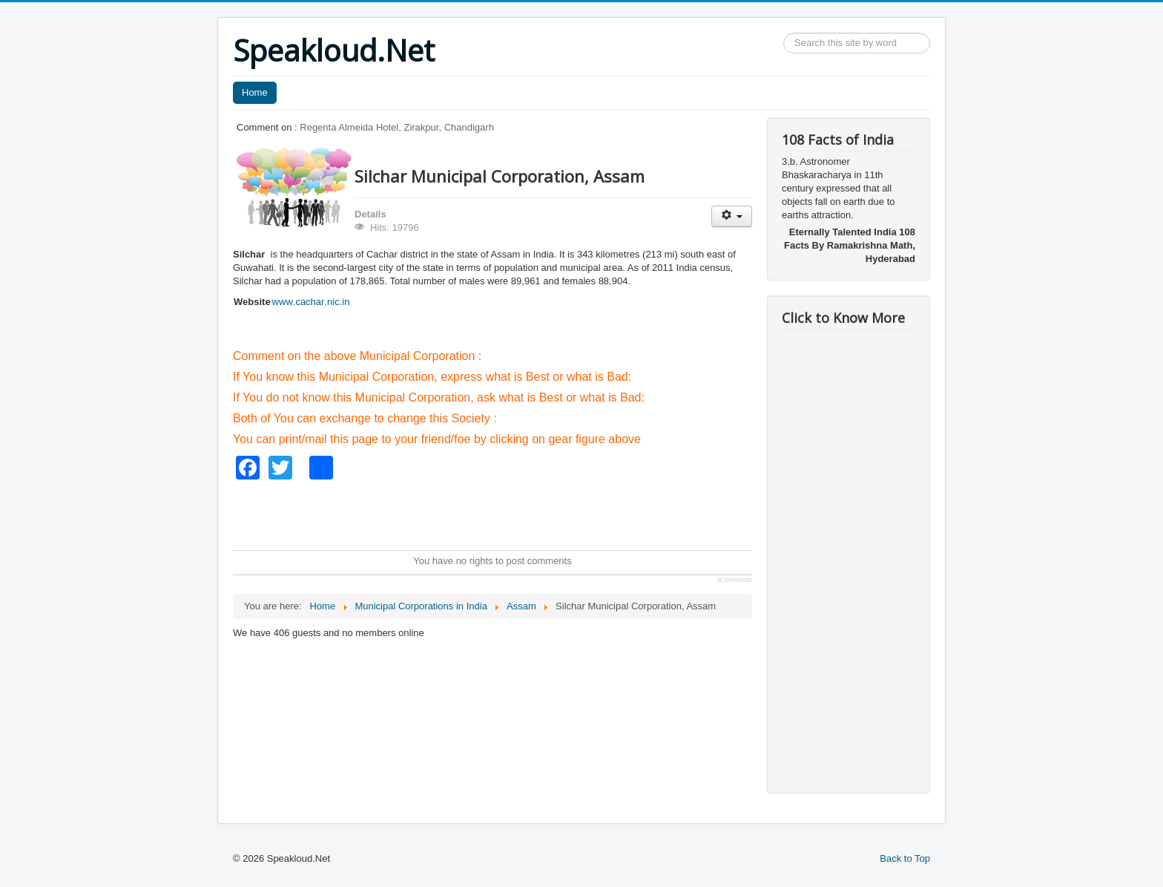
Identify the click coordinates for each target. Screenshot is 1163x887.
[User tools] (731, 216)
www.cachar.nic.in (311, 301)
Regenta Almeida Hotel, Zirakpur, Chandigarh (397, 127)
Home (255, 92)
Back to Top (905, 858)
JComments (734, 579)
